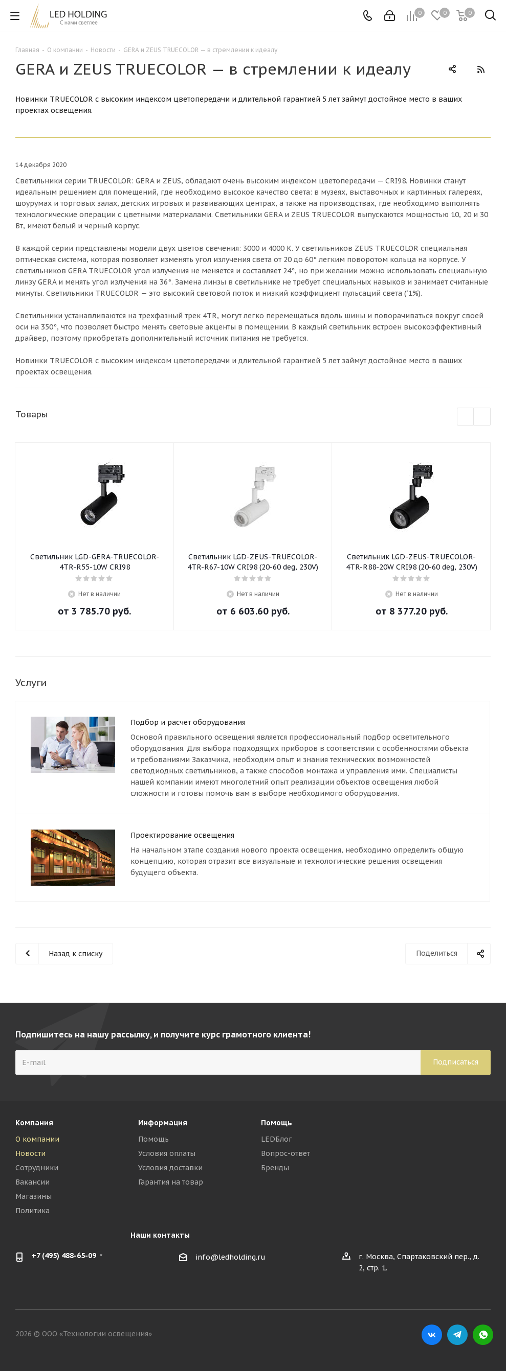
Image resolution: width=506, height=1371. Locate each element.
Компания (34, 1122)
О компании (37, 1139)
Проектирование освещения (182, 835)
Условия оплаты (166, 1153)
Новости (30, 1153)
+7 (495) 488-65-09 (64, 1255)
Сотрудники (36, 1167)
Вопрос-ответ (285, 1153)
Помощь (153, 1139)
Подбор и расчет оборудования (188, 722)
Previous (465, 417)
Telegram (457, 1335)
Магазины (33, 1196)
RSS (480, 69)
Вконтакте (432, 1335)
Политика (32, 1210)
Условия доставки (170, 1167)
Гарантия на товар (170, 1182)
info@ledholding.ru (230, 1257)
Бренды (275, 1167)
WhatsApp (483, 1335)
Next (482, 417)
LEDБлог (276, 1139)
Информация (162, 1122)
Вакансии (32, 1182)
